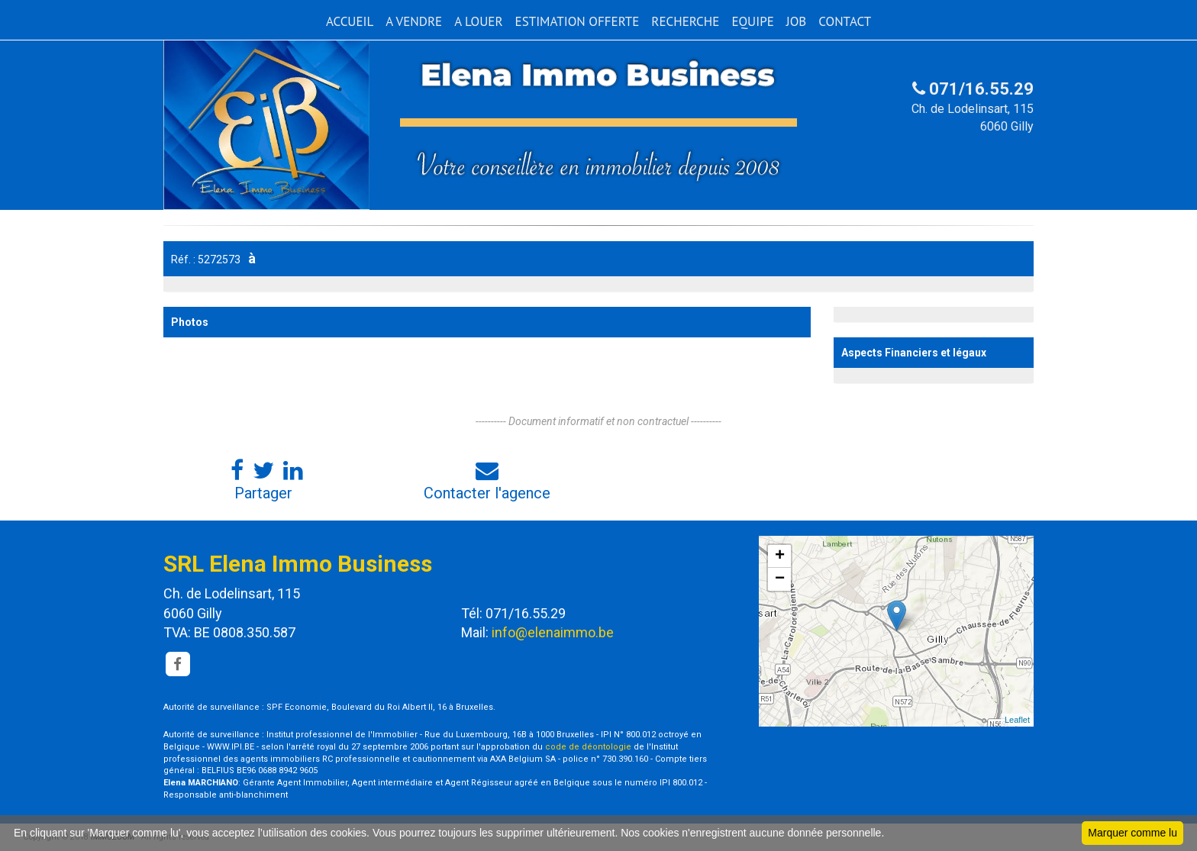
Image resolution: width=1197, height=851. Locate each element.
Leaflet (1017, 719)
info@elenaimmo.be (553, 632)
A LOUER (478, 21)
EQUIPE (752, 21)
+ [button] (780, 556)
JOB (796, 21)
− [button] (780, 579)
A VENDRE (414, 21)
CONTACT (844, 21)
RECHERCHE (685, 21)
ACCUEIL (349, 21)
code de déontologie (588, 747)
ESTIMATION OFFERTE (577, 21)
